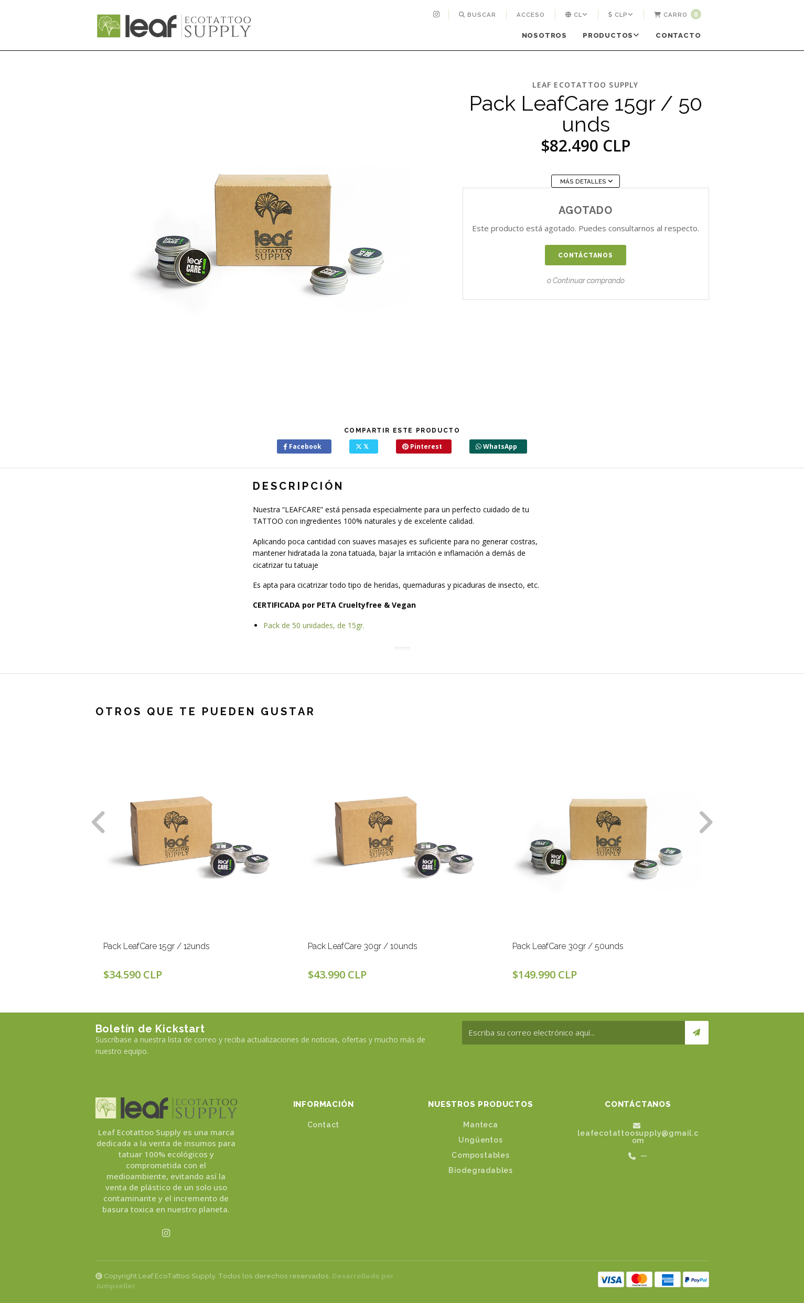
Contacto (678, 35)
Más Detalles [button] (586, 181)
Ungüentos (480, 1140)
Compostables (481, 1155)
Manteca (480, 1124)
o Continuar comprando (586, 280)
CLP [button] (621, 14)
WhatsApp (496, 446)
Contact (323, 1124)
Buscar (477, 14)
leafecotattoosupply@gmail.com (638, 1133)
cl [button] (576, 14)
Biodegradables (480, 1170)
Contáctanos (585, 255)
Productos (611, 35)
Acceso (531, 14)
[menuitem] (437, 14)
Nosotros (544, 35)
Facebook (302, 446)
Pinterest (422, 446)
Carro (677, 14)
